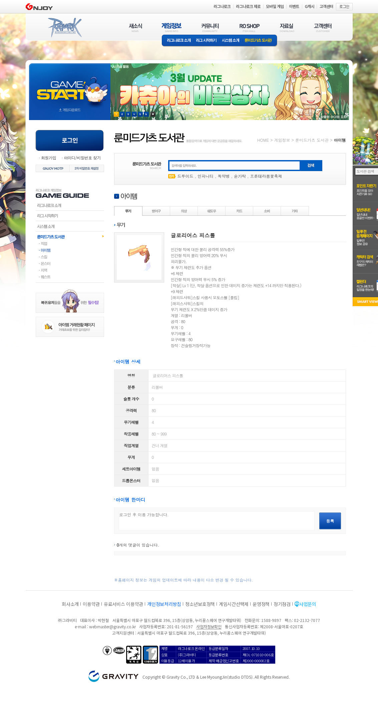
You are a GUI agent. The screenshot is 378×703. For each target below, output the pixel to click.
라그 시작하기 (206, 41)
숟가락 (240, 176)
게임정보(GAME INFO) (171, 27)
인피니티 (206, 176)
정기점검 (282, 604)
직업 (70, 243)
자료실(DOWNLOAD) (286, 27)
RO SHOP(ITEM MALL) (249, 27)
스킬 (70, 257)
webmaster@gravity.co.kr (112, 626)
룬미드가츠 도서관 (260, 41)
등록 (330, 521)
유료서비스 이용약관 (123, 604)
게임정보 (282, 140)
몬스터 (70, 263)
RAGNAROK (64, 28)
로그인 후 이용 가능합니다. (217, 520)
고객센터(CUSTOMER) (323, 27)
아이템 (70, 250)
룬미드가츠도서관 (70, 236)
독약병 (224, 176)
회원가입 (48, 157)
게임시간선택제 (234, 604)
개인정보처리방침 (164, 604)
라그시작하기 (70, 216)
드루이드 (185, 176)
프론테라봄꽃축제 (266, 176)
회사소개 (70, 604)
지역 (70, 270)
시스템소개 (230, 41)
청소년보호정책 (200, 604)
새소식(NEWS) (135, 27)
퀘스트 (70, 277)
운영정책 (261, 604)
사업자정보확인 (208, 626)
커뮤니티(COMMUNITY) (210, 27)
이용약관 (91, 604)
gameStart (69, 85)
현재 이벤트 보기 (152, 114)
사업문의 (307, 604)
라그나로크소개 (178, 41)
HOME (263, 140)
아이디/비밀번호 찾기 (82, 157)
